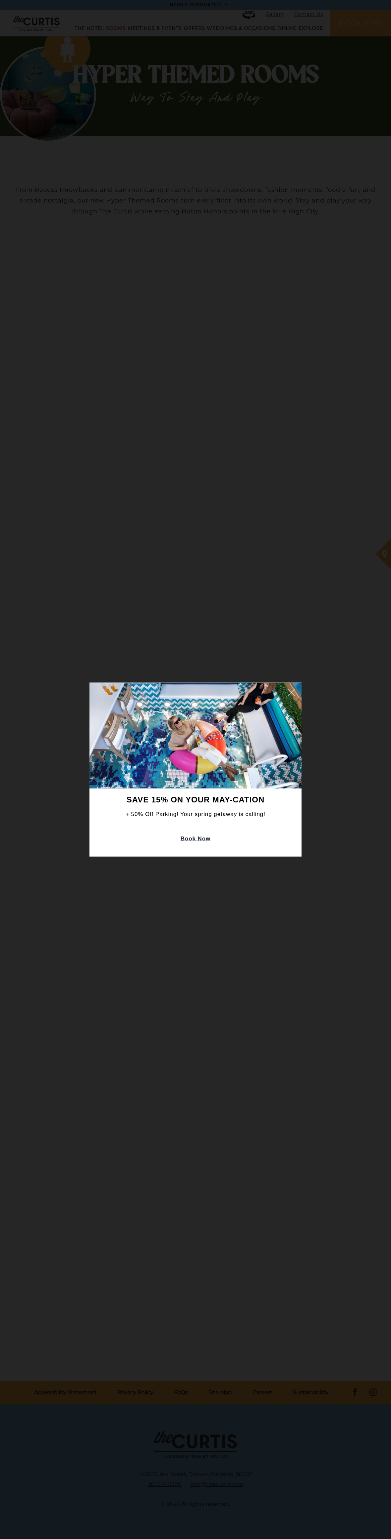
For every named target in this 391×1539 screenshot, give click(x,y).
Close (292, 692)
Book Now (196, 839)
